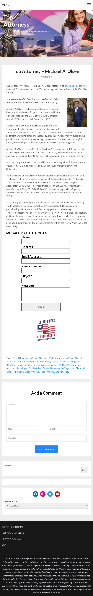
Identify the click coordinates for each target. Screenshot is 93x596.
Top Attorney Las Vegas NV (55, 371)
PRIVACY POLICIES (11, 538)
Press (25, 85)
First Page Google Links (13, 532)
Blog (4, 544)
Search (8, 465)
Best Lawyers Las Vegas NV (46, 365)
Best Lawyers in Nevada (19, 365)
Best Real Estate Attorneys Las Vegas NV (53, 368)
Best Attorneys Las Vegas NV (27, 358)
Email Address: (31, 256)
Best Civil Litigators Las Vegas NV (61, 358)
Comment (46, 412)
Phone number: (31, 266)
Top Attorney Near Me (12, 526)
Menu (6, 4)
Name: (25, 237)
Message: (27, 285)
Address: (27, 247)
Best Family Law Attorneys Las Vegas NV (60, 361)
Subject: (27, 276)
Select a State (12, 501)
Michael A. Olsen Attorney (27, 371)
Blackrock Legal (73, 85)
